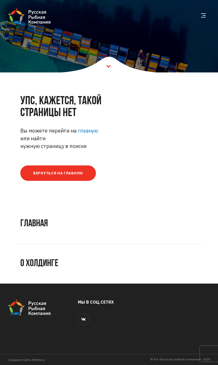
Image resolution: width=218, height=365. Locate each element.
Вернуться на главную (58, 173)
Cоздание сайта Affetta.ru (26, 360)
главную (88, 130)
